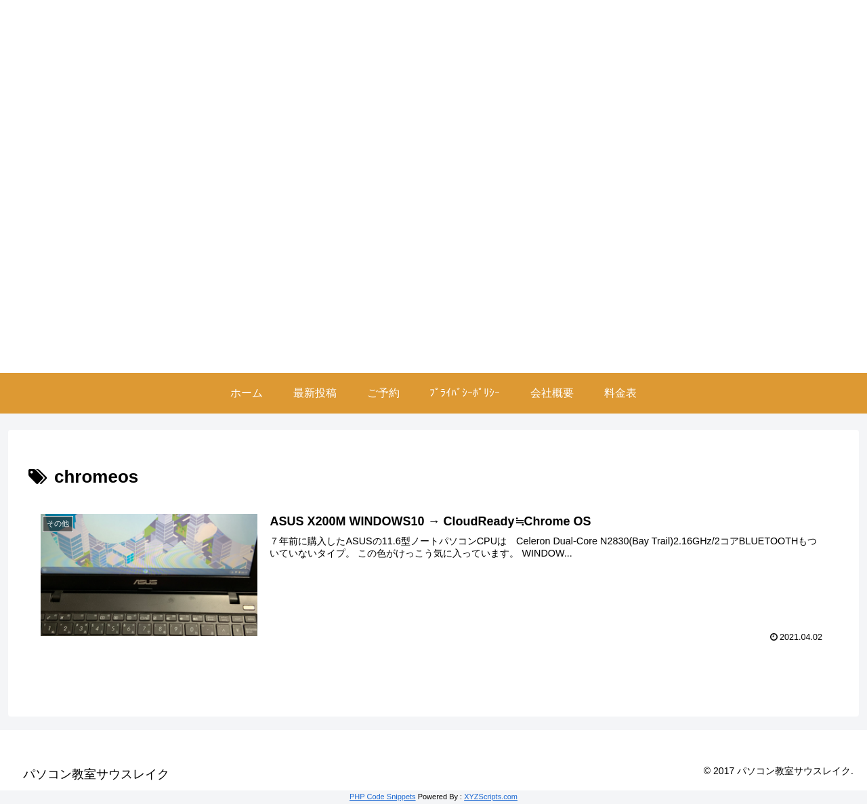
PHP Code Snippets (383, 796)
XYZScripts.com (490, 796)
